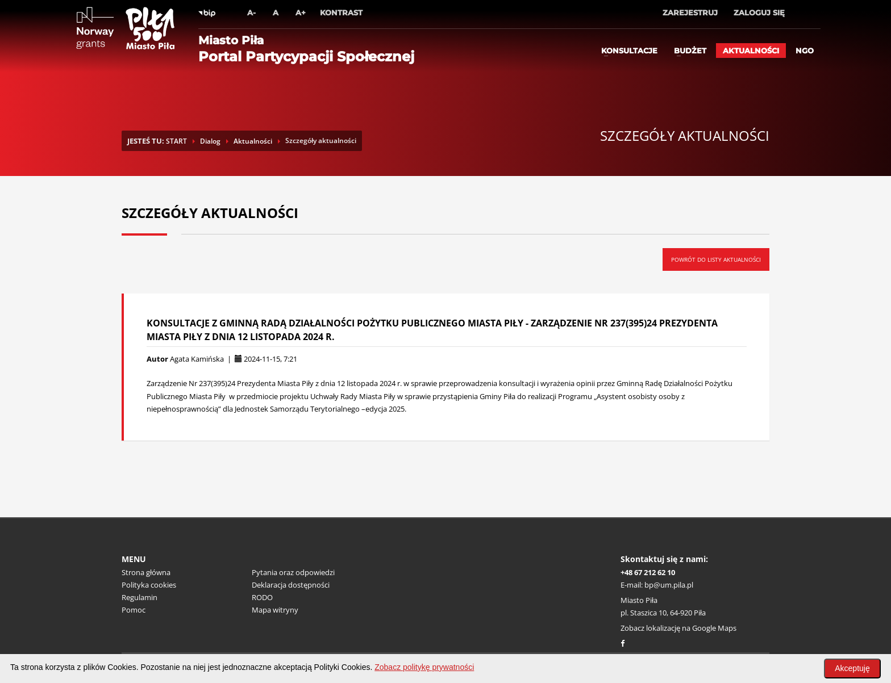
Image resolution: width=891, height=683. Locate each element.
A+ (300, 12)
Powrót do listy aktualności (716, 259)
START (176, 141)
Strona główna (146, 572)
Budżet (690, 50)
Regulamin (139, 597)
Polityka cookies (149, 585)
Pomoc (133, 610)
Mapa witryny (275, 610)
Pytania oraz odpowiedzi (293, 572)
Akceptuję (852, 668)
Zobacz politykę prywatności (424, 667)
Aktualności (751, 50)
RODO (262, 597)
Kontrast (341, 12)
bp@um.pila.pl (668, 585)
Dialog (210, 141)
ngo (805, 50)
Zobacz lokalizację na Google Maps (678, 628)
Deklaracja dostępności (291, 585)
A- (251, 12)
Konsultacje (629, 50)
